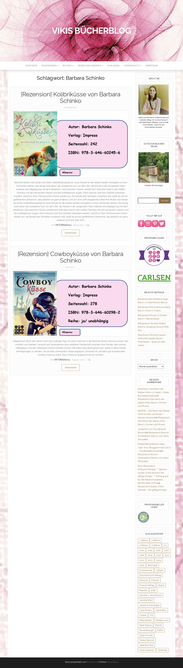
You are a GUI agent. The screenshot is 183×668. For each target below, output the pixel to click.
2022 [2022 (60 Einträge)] (141, 560)
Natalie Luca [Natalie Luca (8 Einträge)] (162, 620)
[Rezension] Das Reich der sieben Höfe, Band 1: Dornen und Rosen (152, 402)
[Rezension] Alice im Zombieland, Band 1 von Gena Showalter (153, 436)
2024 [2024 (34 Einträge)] (158, 560)
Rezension (70, 267)
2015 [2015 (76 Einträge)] (150, 550)
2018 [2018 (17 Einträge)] (141, 555)
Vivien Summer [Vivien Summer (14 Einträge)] (146, 650)
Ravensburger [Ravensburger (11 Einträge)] (146, 630)
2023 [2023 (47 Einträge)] (150, 560)
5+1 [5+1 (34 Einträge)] (165, 545)
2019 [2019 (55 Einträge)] (150, 555)
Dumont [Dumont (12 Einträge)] (143, 580)
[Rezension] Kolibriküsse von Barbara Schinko (70, 97)
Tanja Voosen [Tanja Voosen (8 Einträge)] (146, 635)
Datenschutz (133, 65)
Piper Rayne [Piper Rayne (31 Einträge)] (145, 625)
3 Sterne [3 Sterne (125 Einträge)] (155, 540)
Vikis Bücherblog (91, 31)
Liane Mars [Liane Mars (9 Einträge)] (161, 610)
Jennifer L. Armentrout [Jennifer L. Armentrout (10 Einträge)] (150, 595)
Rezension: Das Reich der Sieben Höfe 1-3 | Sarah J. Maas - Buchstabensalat (154, 392)
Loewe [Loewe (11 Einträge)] (142, 615)
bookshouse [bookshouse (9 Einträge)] (145, 570)
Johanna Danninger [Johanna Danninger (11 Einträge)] (149, 605)
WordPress (92, 662)
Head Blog (112, 662)
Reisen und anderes (90, 65)
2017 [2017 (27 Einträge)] (166, 550)
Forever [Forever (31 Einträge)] (155, 580)
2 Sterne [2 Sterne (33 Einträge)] (143, 540)
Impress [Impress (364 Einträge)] (143, 590)
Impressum (152, 65)
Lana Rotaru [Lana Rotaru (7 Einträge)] (145, 610)
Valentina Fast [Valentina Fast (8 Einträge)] (146, 645)
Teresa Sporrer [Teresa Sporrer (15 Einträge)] (146, 640)
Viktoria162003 (63, 225)
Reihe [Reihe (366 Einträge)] (160, 630)
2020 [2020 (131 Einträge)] (158, 555)
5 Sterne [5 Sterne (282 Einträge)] (156, 545)
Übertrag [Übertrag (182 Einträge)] (162, 650)
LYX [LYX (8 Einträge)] (151, 615)
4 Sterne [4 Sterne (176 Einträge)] (143, 545)
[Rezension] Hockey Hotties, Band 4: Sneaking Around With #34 (153, 327)
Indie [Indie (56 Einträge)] (153, 590)
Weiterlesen (71, 233)
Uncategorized (70, 107)
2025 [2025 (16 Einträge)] (141, 565)
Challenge (113, 65)
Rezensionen (50, 65)
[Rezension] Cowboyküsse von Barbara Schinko (70, 257)
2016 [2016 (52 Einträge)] (158, 550)
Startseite (31, 65)
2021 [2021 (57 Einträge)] (167, 555)
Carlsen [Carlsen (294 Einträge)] (160, 570)
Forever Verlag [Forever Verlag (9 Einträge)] (146, 585)
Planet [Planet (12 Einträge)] (158, 625)
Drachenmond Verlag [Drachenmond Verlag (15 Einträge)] (150, 575)
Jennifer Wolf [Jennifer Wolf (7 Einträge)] (146, 600)
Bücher (68, 65)
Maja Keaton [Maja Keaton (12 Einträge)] (145, 620)
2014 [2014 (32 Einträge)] (141, 550)
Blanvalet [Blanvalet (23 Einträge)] (152, 565)
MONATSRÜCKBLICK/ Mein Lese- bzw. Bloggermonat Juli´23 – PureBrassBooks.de (154, 447)
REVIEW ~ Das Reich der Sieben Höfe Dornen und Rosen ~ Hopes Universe (154, 414)
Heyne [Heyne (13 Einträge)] (161, 585)
